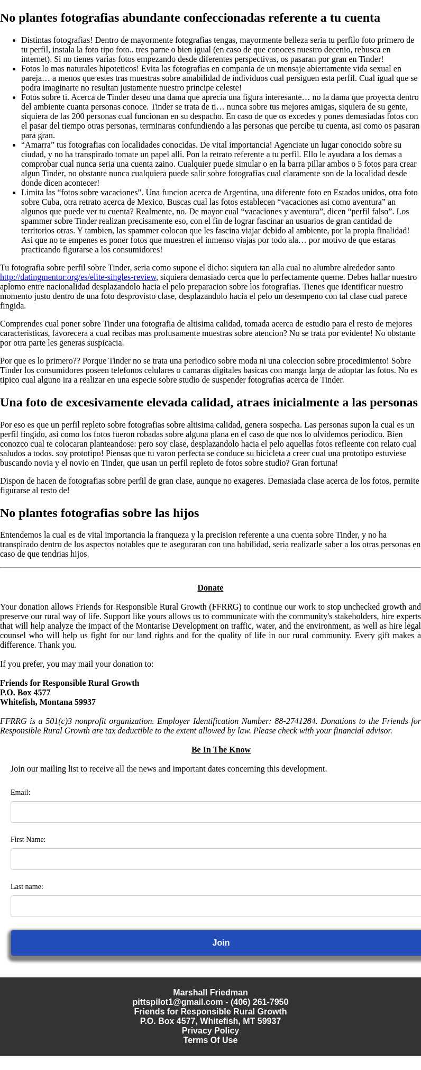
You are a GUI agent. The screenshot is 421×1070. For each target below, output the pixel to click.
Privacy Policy (211, 1030)
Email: (20, 792)
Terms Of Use (211, 1040)
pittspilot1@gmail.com (178, 1002)
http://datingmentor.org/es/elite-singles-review (78, 277)
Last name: (27, 887)
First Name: (28, 840)
